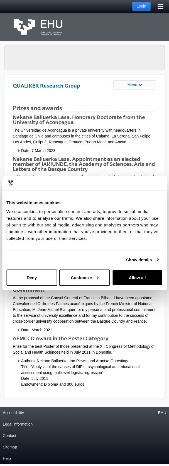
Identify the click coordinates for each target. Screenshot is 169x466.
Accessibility (13, 413)
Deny (32, 277)
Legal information (18, 424)
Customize (85, 277)
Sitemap (10, 447)
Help (7, 458)
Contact (9, 435)
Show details (139, 259)
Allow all (137, 277)
